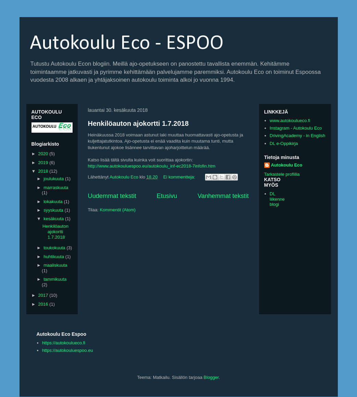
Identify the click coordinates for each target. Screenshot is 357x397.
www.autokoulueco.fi (290, 120)
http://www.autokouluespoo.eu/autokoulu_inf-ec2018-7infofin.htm (152, 166)
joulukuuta (54, 178)
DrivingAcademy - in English (298, 135)
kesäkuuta (54, 218)
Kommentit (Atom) (118, 209)
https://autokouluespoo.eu (67, 350)
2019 (44, 162)
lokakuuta (53, 201)
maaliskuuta (55, 265)
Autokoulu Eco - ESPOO (127, 44)
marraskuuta (55, 187)
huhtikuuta (54, 256)
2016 (44, 304)
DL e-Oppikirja (284, 143)
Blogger (211, 377)
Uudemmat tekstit (112, 196)
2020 (44, 153)
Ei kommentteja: (179, 177)
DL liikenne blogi (277, 199)
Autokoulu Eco (287, 165)
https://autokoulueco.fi (63, 342)
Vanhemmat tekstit (222, 196)
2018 (44, 171)
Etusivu (167, 196)
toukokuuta (54, 247)
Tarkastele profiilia (282, 174)
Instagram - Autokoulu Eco (296, 128)
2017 (44, 295)
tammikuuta (54, 279)
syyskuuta (53, 210)
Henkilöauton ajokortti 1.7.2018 (138, 123)
